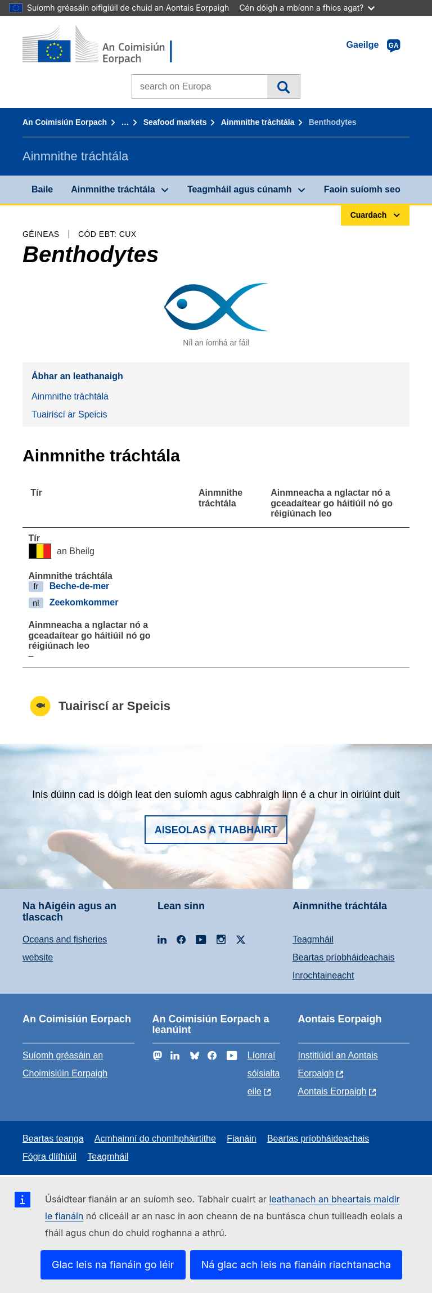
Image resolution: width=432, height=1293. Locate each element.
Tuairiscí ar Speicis (69, 414)
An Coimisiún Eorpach (64, 122)
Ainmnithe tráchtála (258, 122)
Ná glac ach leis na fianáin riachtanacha (296, 1264)
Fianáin (241, 1138)
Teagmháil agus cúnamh (239, 189)
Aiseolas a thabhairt (216, 830)
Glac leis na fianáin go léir (113, 1264)
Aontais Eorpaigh (332, 1091)
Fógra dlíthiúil (49, 1156)
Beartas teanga (53, 1138)
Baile (42, 189)
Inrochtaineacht (323, 975)
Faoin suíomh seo (362, 189)
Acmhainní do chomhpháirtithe (155, 1138)
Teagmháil (313, 939)
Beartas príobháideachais (343, 957)
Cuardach (283, 86)
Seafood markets (175, 122)
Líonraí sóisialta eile (264, 1073)
